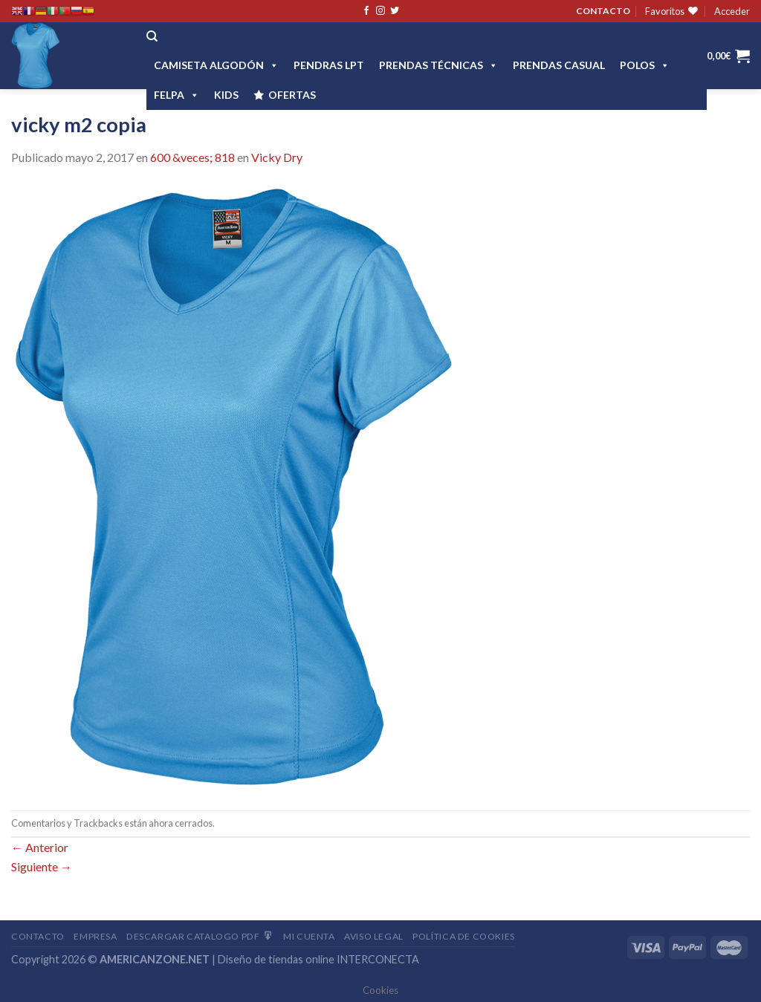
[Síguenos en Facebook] (366, 11)
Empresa (95, 936)
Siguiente (41, 866)
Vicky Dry (276, 157)
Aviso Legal (374, 936)
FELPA (176, 94)
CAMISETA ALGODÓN (216, 65)
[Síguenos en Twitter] (394, 11)
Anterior (39, 847)
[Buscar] (152, 36)
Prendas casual (559, 65)
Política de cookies (463, 936)
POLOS (645, 65)
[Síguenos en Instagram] (380, 11)
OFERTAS (292, 94)
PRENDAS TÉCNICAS (438, 65)
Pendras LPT (329, 65)
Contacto (38, 936)
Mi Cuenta (309, 936)
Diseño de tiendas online (276, 959)
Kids (226, 94)
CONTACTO (603, 10)
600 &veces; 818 (192, 157)
